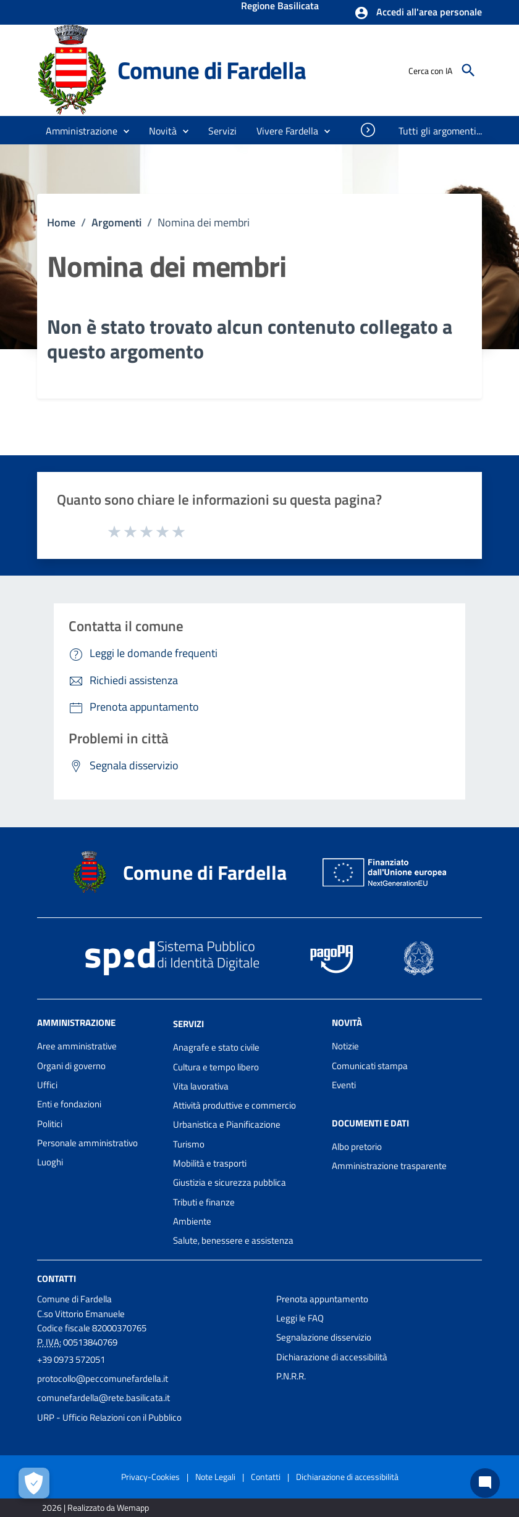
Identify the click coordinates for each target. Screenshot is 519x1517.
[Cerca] (468, 70)
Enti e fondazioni (69, 1104)
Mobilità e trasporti (210, 1163)
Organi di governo (71, 1066)
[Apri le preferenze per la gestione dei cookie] (34, 1483)
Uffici (47, 1085)
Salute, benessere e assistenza (233, 1240)
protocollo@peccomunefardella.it (102, 1378)
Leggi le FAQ (300, 1318)
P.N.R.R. (291, 1376)
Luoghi (50, 1162)
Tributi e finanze (204, 1202)
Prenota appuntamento (322, 1299)
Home (61, 222)
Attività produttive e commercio (234, 1105)
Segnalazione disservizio (323, 1337)
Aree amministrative (77, 1046)
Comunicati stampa (370, 1066)
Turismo (189, 1144)
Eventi (344, 1085)
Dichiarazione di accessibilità (331, 1357)
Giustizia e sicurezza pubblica (229, 1182)
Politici (49, 1124)
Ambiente (192, 1221)
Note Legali (215, 1476)
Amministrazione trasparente (389, 1166)
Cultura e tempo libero (216, 1067)
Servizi (188, 1024)
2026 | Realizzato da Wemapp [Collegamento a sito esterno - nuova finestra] (95, 1507)
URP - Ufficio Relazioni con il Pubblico (109, 1417)
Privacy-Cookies (150, 1476)
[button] (418, 13)
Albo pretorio (357, 1146)
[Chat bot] (485, 1483)
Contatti (56, 1278)
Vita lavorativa (201, 1086)
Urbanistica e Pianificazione (227, 1124)
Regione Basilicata (280, 7)
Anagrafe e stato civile (216, 1047)
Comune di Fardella (211, 70)
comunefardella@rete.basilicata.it (103, 1398)
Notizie (345, 1046)
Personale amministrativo (87, 1143)
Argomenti (116, 222)
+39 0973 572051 (71, 1359)
